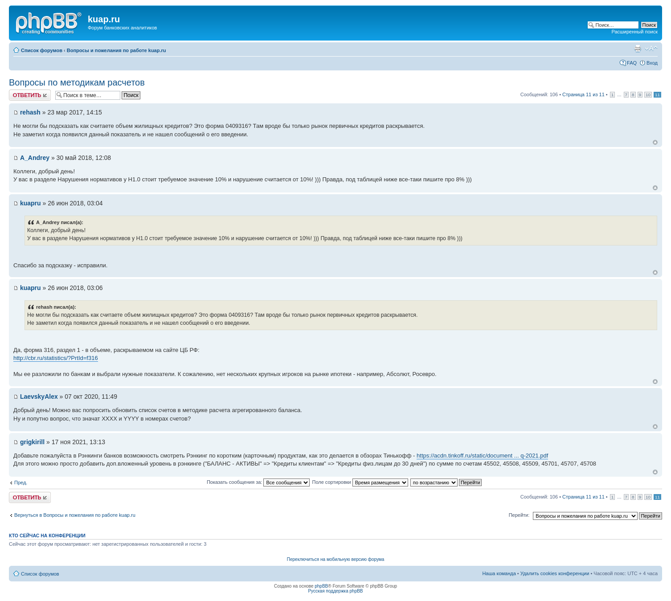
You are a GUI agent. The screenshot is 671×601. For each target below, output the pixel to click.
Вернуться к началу (655, 142)
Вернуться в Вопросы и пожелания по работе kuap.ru (74, 515)
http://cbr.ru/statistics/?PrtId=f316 (55, 358)
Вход (652, 62)
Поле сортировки (360, 482)
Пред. (20, 482)
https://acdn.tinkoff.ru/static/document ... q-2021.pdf (482, 455)
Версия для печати (637, 49)
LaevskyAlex (39, 396)
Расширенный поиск (634, 31)
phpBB (321, 586)
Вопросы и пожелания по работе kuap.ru (116, 50)
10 (648, 94)
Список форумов (41, 50)
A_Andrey (34, 157)
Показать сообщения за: (258, 482)
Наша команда (499, 573)
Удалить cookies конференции (554, 573)
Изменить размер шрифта (651, 49)
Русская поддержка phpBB (335, 591)
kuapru (30, 203)
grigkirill (32, 442)
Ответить (30, 95)
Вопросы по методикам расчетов (77, 82)
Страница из (583, 94)
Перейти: (519, 515)
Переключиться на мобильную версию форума (335, 559)
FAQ (632, 62)
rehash (30, 112)
